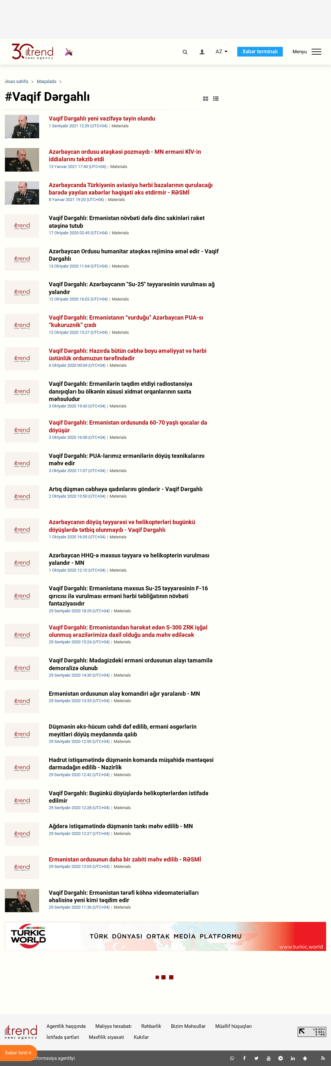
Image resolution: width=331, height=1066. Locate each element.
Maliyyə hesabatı (113, 1026)
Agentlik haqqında (66, 1026)
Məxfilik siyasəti (106, 1037)
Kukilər (141, 1037)
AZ (219, 51)
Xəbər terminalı (260, 51)
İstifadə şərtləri (63, 1037)
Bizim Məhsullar (188, 1026)
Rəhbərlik (151, 1026)
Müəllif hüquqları (233, 1026)
